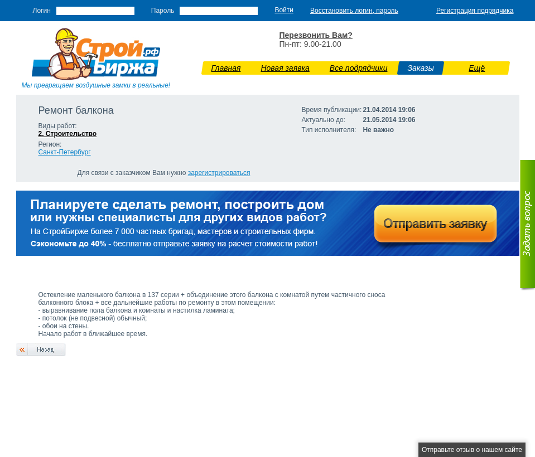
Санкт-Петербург (64, 152)
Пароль (163, 10)
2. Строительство (67, 134)
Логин (42, 10)
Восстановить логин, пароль (354, 10)
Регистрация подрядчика (475, 10)
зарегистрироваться (219, 173)
